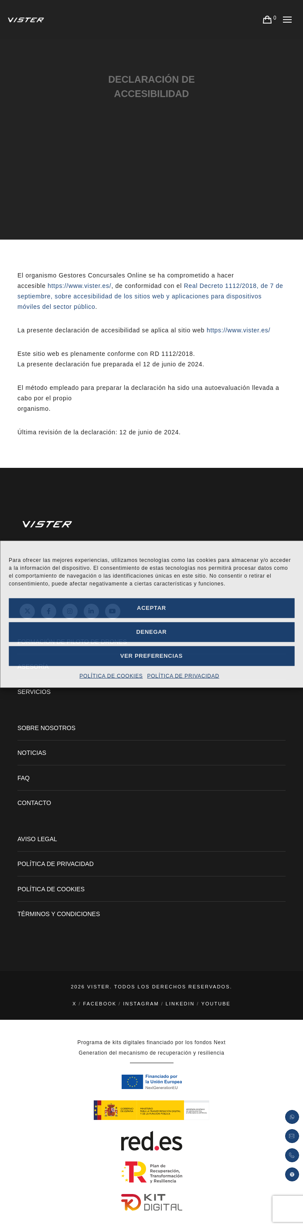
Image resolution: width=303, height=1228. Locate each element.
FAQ (23, 778)
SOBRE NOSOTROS (46, 727)
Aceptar (151, 608)
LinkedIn (180, 1003)
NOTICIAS (31, 752)
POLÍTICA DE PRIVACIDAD (183, 676)
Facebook (100, 1003)
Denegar (151, 632)
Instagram (141, 1003)
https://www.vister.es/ (79, 285)
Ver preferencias (151, 656)
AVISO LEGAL (37, 839)
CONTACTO (34, 802)
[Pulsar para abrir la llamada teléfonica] (292, 1155)
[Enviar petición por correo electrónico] (292, 1136)
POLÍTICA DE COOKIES (111, 676)
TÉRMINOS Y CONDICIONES (58, 913)
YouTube (216, 1003)
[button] (292, 1174)
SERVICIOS (34, 691)
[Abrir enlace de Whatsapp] (292, 1117)
